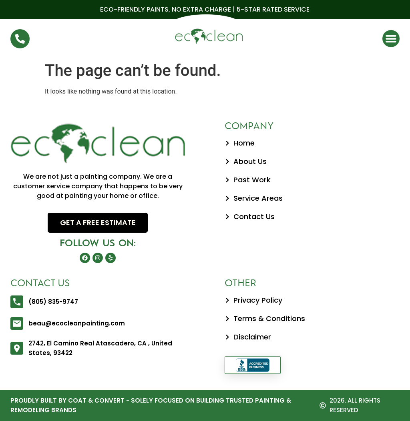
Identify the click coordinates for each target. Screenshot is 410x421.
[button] (391, 39)
